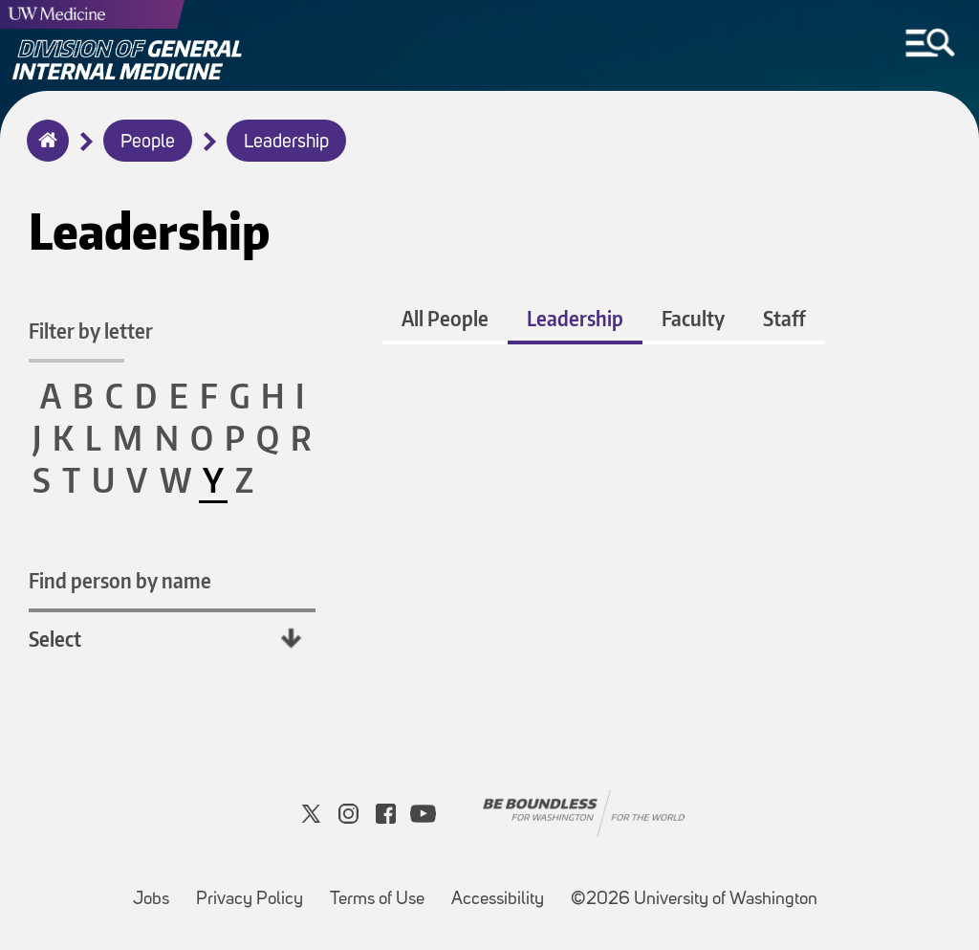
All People (445, 318)
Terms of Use (383, 890)
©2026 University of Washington (694, 900)
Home (43, 153)
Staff (784, 318)
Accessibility (503, 890)
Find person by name (120, 580)
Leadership (286, 142)
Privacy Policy (255, 890)
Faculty (693, 318)
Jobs (157, 890)
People (147, 142)
